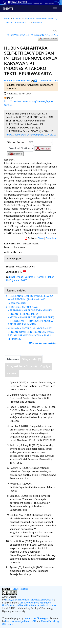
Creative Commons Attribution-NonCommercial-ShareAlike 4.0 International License (29, 604)
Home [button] (7, 18)
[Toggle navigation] (54, 8)
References (12, 359)
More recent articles (43, 343)
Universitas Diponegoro (36, 618)
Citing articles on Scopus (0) (21, 366)
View (41, 238)
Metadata (12, 373)
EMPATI (8, 9)
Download (51, 238)
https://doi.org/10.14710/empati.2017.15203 (32, 35)
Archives (17, 18)
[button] (5, 97)
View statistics (20, 588)
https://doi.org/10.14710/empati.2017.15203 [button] (31, 134)
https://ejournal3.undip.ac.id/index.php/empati (29, 599)
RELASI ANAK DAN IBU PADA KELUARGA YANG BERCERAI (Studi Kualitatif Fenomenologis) (30, 299)
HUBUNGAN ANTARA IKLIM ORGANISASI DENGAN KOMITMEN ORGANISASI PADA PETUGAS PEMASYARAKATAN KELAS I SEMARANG (30, 333)
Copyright (45, 366)
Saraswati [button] (37, 22)
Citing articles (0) (31, 359)
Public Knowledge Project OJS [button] (20, 621)
